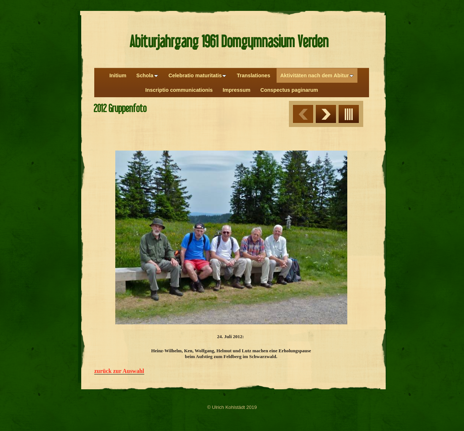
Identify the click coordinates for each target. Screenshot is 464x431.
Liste (349, 114)
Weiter (326, 114)
